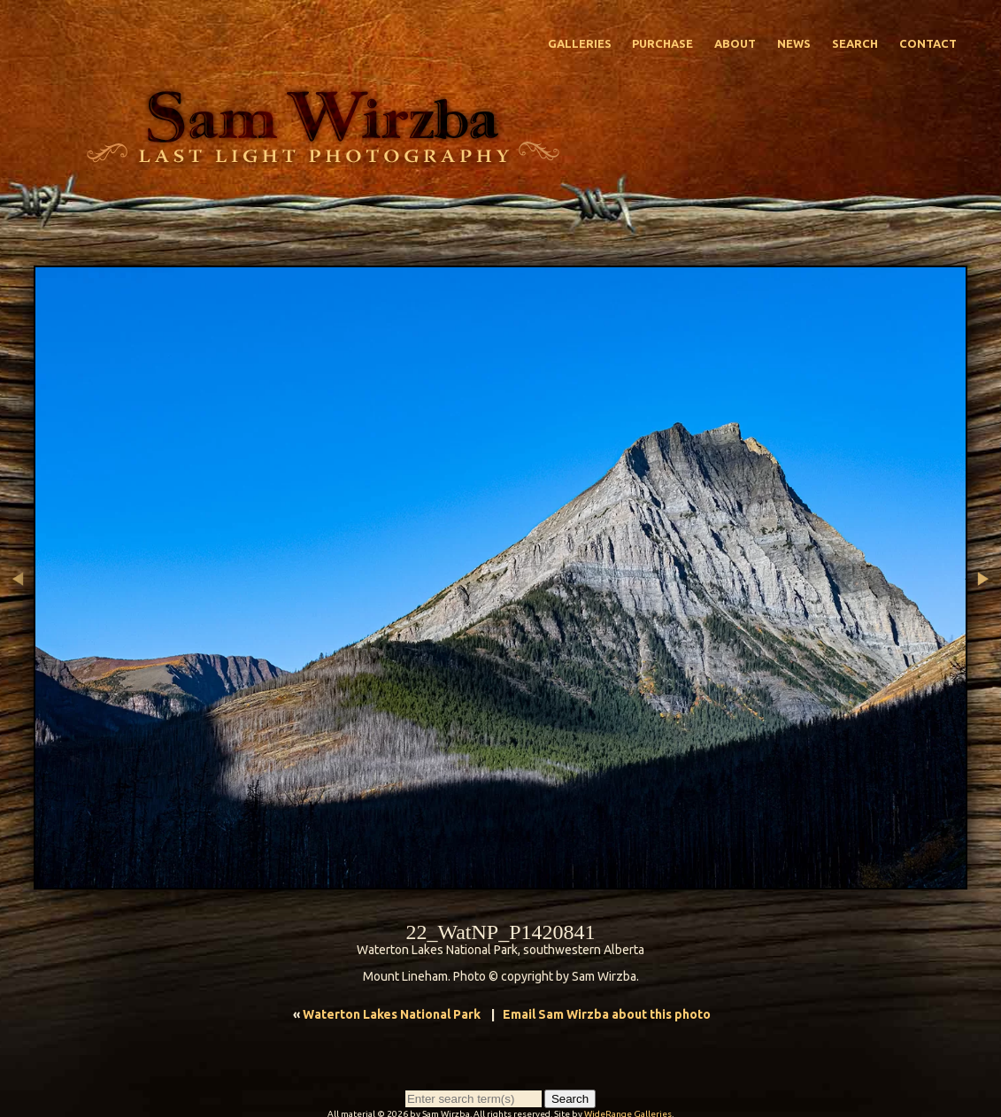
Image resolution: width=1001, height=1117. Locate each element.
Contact (928, 43)
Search (855, 43)
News (794, 43)
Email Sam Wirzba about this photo (607, 1014)
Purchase (662, 43)
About (735, 43)
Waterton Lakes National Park (392, 1014)
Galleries (580, 43)
